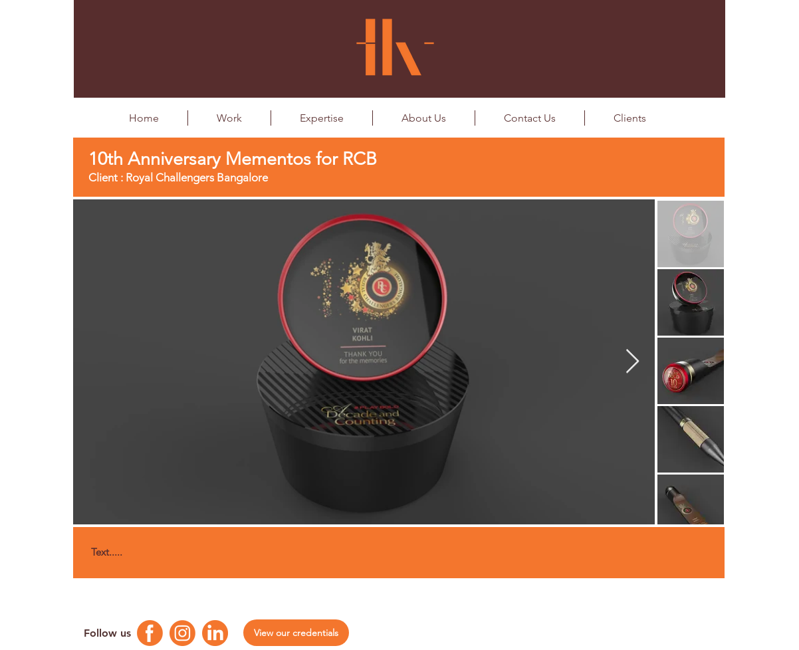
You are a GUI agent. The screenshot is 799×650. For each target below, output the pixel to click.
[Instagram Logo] (182, 633)
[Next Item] (632, 362)
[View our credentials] (296, 632)
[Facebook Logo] (150, 633)
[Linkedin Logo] (215, 633)
